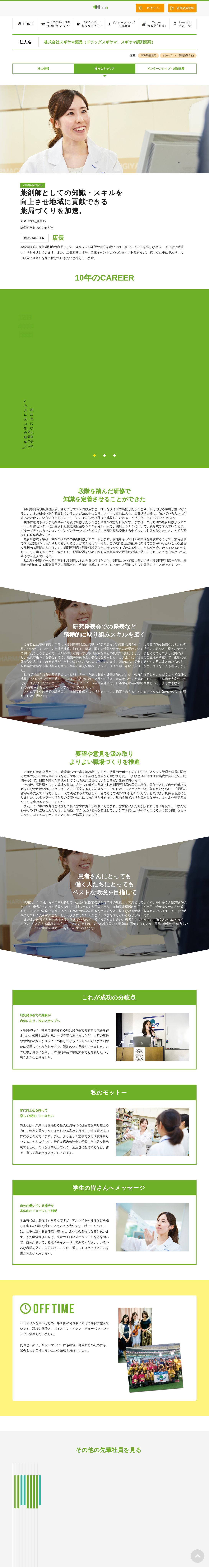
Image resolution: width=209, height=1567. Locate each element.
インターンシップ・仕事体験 (94, 1534)
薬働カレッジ (37, 1534)
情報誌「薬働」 (127, 1534)
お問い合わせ (187, 1534)
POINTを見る (150, 372)
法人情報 (43, 69)
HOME (18, 1534)
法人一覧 (149, 1534)
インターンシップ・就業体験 (166, 69)
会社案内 (166, 1534)
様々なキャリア (104, 69)
